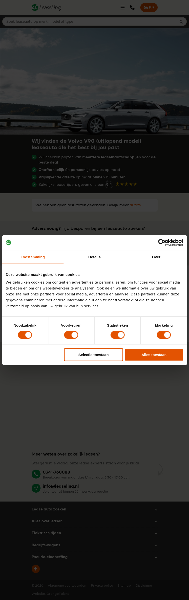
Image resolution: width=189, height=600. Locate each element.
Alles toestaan (154, 355)
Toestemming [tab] (33, 257)
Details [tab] (94, 257)
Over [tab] (156, 257)
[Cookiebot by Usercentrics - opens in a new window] (161, 242)
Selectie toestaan (93, 355)
